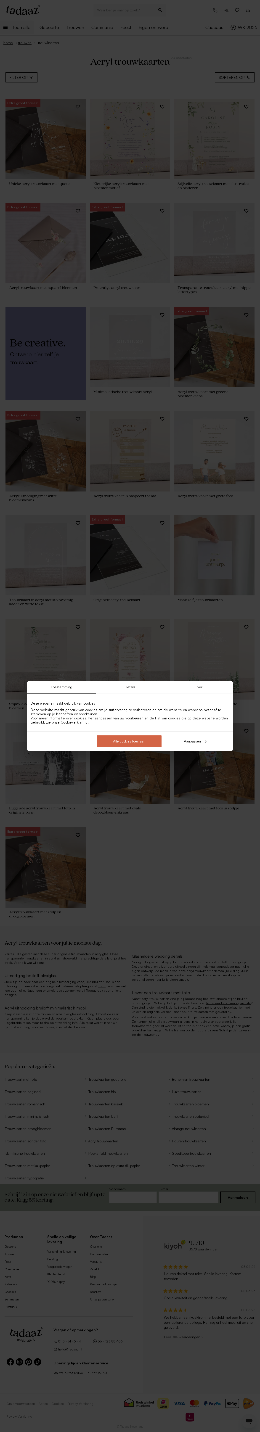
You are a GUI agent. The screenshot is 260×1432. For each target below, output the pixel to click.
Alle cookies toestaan (129, 741)
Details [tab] (130, 687)
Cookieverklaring (74, 722)
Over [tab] (198, 687)
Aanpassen (195, 741)
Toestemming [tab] (61, 687)
